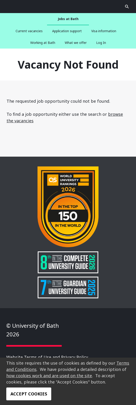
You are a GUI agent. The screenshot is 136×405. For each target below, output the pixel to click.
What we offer (76, 42)
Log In (101, 42)
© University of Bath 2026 (32, 330)
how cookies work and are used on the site (49, 375)
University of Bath (66, 6)
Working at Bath (42, 42)
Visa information (103, 31)
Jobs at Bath (68, 19)
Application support (67, 31)
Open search (9, 6)
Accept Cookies (28, 394)
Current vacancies (29, 31)
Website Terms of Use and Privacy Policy (47, 357)
